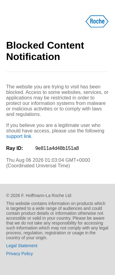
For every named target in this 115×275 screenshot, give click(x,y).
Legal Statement (21, 245)
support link (18, 136)
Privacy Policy (19, 253)
